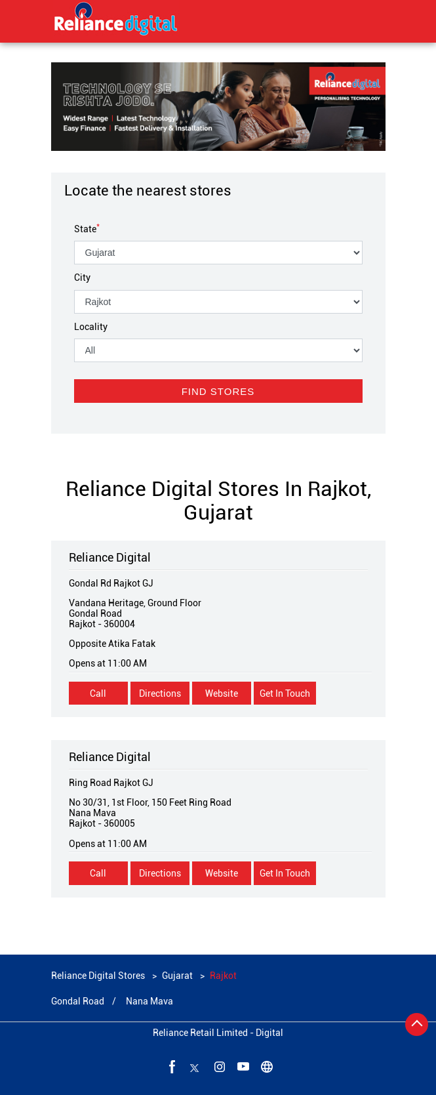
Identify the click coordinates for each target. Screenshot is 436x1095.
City (82, 277)
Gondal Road (77, 1001)
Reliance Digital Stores (99, 975)
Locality (91, 326)
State (87, 229)
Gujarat (177, 975)
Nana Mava (149, 1001)
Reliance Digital (110, 557)
